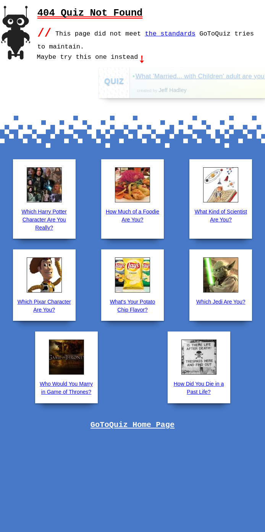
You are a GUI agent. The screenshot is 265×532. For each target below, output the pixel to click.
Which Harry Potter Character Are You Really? (44, 219)
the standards (170, 33)
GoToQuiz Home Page (132, 424)
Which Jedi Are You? (220, 301)
